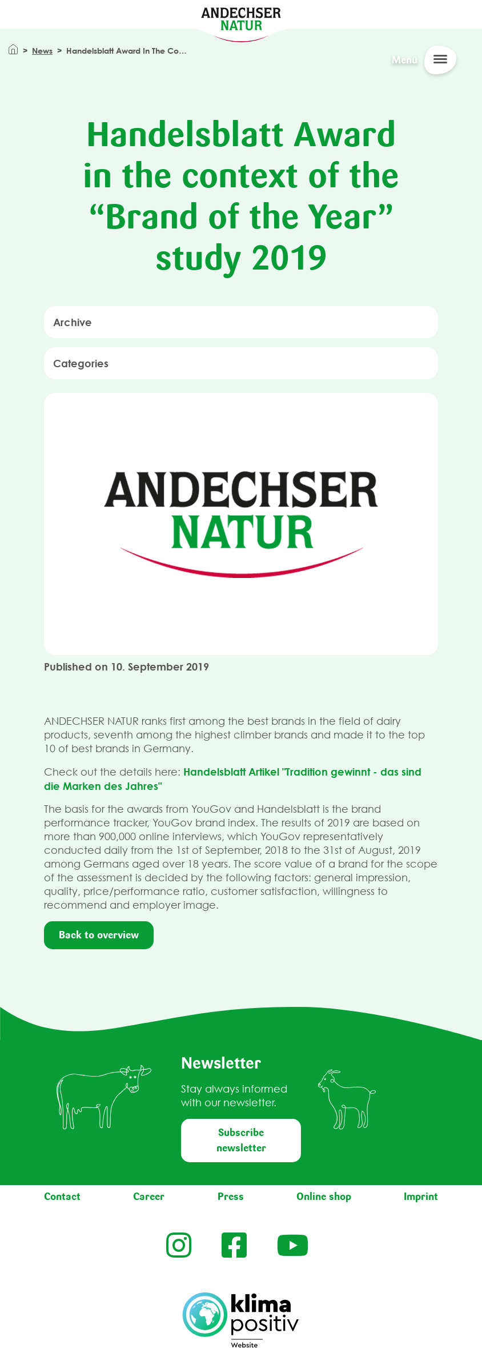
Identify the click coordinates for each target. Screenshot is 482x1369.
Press (231, 1196)
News (42, 50)
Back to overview (99, 935)
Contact (62, 1196)
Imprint (421, 1196)
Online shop (323, 1196)
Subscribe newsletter (241, 1140)
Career (148, 1196)
